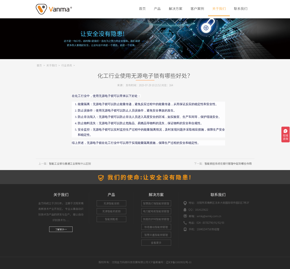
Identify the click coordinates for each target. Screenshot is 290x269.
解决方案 (175, 8)
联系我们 (240, 8)
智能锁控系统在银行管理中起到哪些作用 (228, 163)
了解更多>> (61, 229)
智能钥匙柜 (111, 219)
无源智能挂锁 (111, 203)
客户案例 (197, 8)
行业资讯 (66, 65)
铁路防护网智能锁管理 (156, 219)
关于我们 (219, 8)
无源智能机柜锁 (111, 211)
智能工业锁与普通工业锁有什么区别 (70, 163)
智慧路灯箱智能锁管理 (156, 203)
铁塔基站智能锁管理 (156, 227)
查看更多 (156, 242)
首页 (142, 8)
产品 (157, 8)
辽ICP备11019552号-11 (178, 262)
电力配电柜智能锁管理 (156, 211)
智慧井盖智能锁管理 (156, 235)
